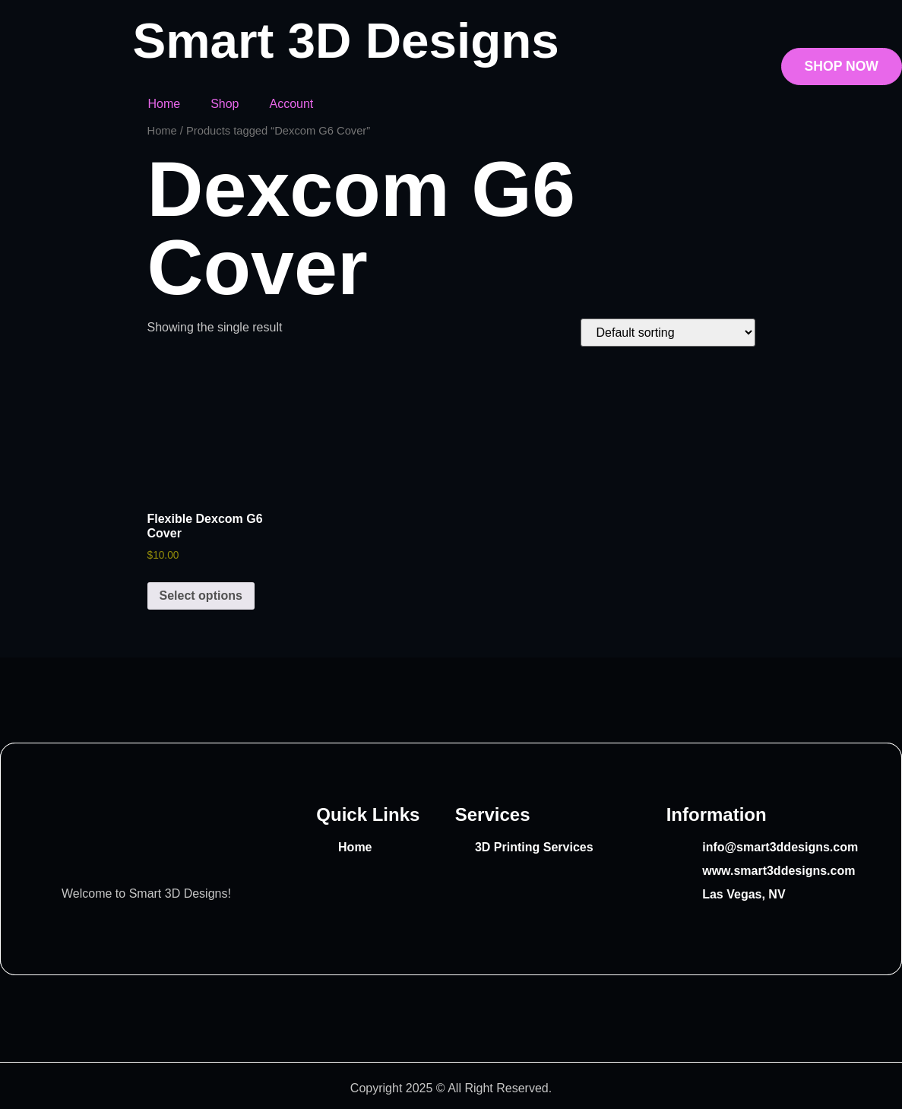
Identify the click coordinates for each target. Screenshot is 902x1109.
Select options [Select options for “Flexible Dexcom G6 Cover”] (201, 595)
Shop (224, 103)
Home (163, 103)
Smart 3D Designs (345, 40)
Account (292, 103)
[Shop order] (668, 332)
